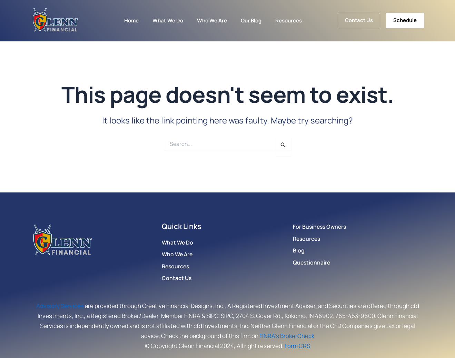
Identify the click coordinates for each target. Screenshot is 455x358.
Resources (288, 20)
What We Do (167, 20)
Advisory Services (60, 306)
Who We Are (212, 20)
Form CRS (297, 346)
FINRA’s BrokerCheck (286, 336)
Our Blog (251, 20)
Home (131, 20)
